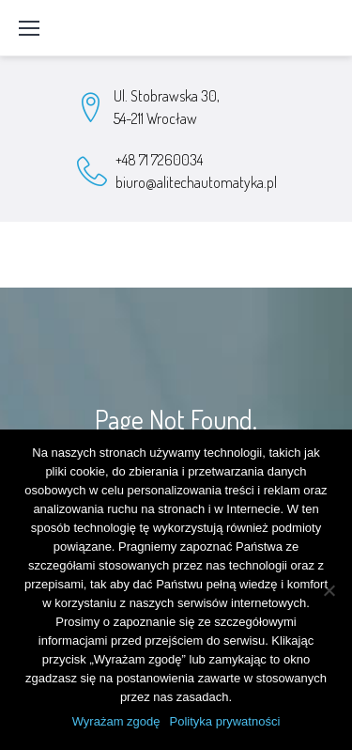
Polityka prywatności (225, 721)
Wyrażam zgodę (116, 721)
